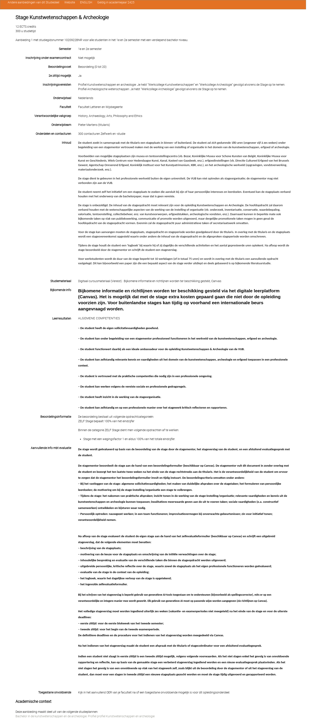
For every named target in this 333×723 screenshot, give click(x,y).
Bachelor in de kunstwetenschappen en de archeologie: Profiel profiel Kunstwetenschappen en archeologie (85, 716)
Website (69, 2)
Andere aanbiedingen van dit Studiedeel (33, 2)
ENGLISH (86, 2)
